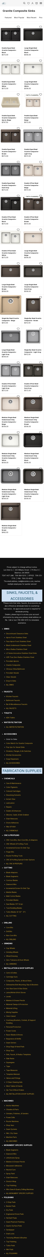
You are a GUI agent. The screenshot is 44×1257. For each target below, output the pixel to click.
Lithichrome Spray (13, 1158)
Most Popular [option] (19, 17)
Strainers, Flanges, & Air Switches (18, 751)
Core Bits (9, 927)
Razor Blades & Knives (14, 1035)
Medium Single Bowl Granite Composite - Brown (9, 528)
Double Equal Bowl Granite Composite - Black (9, 50)
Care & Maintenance (13, 783)
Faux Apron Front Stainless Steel (18, 641)
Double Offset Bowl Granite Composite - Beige (31, 185)
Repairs (9, 807)
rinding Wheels (12, 952)
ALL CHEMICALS (12, 831)
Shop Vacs (10, 1050)
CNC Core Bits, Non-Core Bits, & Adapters (22, 840)
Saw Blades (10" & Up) (14, 904)
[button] (28, 3)
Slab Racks (10, 1058)
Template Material (13, 1074)
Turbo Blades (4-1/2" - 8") (16, 912)
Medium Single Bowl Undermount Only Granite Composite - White (9, 457)
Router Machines (12, 1121)
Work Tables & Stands (14, 1086)
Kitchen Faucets (12, 696)
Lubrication (10, 803)
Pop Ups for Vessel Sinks (15, 747)
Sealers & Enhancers (13, 811)
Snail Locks (10, 1234)
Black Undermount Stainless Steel (18, 645)
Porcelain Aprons (12, 661)
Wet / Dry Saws (12, 1133)
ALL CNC (9, 864)
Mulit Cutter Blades (13, 896)
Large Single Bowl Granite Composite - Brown (9, 287)
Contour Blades (12, 880)
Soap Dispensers (12, 759)
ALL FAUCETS (11, 708)
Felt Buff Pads (11, 1218)
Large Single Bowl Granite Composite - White (31, 84)
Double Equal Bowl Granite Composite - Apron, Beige (9, 118)
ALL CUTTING (11, 916)
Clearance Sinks (22, 633)
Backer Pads (10, 1206)
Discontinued (11, 633)
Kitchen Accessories (13, 755)
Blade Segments (12, 876)
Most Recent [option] (31, 17)
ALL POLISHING (11, 1253)
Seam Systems (11, 1129)
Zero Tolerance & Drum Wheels (17, 960)
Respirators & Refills (13, 1039)
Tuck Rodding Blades (14, 908)
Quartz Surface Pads (14, 1226)
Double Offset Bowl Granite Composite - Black (9, 219)
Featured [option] (8, 17)
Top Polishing (11, 1185)
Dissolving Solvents (13, 795)
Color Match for (12, 743)
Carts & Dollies (11, 973)
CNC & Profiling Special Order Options (20, 860)
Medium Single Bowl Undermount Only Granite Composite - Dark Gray (31, 493)
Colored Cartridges (13, 791)
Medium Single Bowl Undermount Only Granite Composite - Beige (9, 421)
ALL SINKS (10, 685)
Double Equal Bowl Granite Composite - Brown (9, 151)
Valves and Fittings (13, 1078)
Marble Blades (11, 892)
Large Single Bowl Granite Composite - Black (31, 50)
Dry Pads (9, 1210)
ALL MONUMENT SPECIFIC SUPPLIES (19, 1193)
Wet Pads (9, 1249)
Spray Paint (10, 1174)
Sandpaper (10, 1230)
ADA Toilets (10, 718)
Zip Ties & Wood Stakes (15, 1090)
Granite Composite (13, 665)
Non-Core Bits (11, 935)
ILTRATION (20, 727)
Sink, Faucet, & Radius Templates (18, 1054)
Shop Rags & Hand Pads (15, 1047)
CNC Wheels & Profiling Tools (17, 844)
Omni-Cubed (11, 1016)
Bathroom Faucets (13, 700)
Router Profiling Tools (14, 856)
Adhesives (15, 823)
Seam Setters (11, 1043)
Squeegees (10, 1062)
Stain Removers (12, 819)
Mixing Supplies (12, 1012)
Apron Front (11, 637)
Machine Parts (11, 1137)
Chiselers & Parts (12, 1109)
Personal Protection (13, 1027)
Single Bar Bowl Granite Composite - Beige (10, 319)
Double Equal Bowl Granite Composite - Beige (31, 118)
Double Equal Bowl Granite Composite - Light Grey (31, 151)
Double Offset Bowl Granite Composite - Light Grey (9, 386)
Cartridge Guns (12, 977)
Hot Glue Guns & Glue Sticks (16, 989)
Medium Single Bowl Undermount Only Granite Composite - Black (31, 457)
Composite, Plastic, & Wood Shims (19, 981)
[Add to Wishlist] (18, 27)
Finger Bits (10, 852)
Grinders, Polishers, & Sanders (17, 1113)
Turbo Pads (10, 1245)
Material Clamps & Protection (17, 1004)
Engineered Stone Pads (15, 1214)
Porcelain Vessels (12, 673)
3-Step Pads (11, 1202)
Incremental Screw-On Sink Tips (18, 848)
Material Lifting (11, 1008)
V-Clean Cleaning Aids (14, 1082)
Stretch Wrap (11, 1181)
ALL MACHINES (11, 1141)
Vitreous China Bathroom (15, 669)
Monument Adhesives (14, 1166)
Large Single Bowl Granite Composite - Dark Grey (31, 287)
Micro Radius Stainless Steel (16, 649)
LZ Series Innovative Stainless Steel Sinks (21, 653)
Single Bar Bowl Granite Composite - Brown (32, 319)
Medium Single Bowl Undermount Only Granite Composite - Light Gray (9, 493)
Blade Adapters (12, 872)
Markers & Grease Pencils (15, 1000)
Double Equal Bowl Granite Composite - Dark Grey (9, 185)
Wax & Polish (11, 827)
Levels (8, 996)
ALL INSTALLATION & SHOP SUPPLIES (20, 1094)
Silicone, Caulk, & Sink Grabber (17, 815)
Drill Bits (9, 931)
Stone (8, 823)
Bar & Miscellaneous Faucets (16, 704)
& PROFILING (18, 864)
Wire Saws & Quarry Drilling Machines (20, 1189)
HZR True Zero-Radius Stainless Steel (20, 657)
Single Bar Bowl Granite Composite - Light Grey (32, 351)
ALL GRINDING (11, 964)
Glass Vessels (11, 677)
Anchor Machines (12, 1106)
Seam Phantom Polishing (15, 1222)
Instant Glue (10, 799)
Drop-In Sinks (11, 681)
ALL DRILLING (11, 939)
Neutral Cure (11, 1170)
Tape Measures (12, 1070)
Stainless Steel (21, 637)
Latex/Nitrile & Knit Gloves (16, 992)
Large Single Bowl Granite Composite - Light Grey (9, 352)
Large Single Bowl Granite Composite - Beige (31, 253)
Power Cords (11, 1031)
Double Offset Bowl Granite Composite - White (9, 253)
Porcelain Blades (12, 900)
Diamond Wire (11, 884)
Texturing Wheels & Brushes (16, 1238)
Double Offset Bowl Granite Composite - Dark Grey (31, 386)
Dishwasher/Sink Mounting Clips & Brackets (22, 985)
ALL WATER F (11, 727)
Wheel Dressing (12, 956)
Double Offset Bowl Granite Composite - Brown (31, 219)
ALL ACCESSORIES (13, 763)
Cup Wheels (10, 948)
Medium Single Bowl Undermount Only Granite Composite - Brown (31, 421)
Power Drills (10, 1117)
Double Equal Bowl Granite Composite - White (9, 84)
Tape (8, 1066)
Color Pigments (12, 787)
